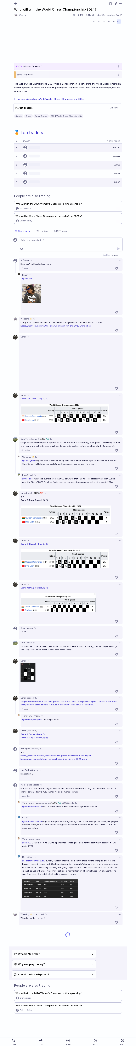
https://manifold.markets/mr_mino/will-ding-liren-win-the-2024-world (54, 759)
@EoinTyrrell (28, 460)
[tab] (22, 231)
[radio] (94, 21)
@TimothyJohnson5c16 (33, 861)
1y (31, 260)
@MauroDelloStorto (32, 806)
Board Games (41, 116)
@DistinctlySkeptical (32, 719)
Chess (28, 116)
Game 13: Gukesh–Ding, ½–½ (34, 399)
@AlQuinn (27, 278)
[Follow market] (110, 3)
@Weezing (27, 479)
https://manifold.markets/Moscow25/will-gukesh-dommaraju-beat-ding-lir (56, 755)
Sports (19, 116)
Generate (114, 108)
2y (46, 914)
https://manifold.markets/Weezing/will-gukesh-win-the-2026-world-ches (56, 326)
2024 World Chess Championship (66, 116)
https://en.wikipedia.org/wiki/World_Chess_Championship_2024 (49, 99)
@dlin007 (27, 843)
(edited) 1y (32, 698)
